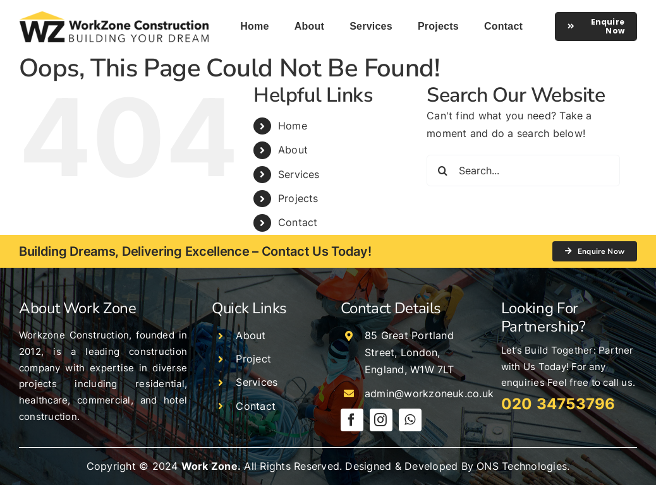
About (293, 149)
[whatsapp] (410, 420)
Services (299, 174)
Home (292, 125)
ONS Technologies (522, 466)
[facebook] (352, 420)
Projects (298, 198)
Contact (298, 222)
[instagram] (381, 420)
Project (253, 358)
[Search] (442, 170)
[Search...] (523, 170)
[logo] (114, 15)
